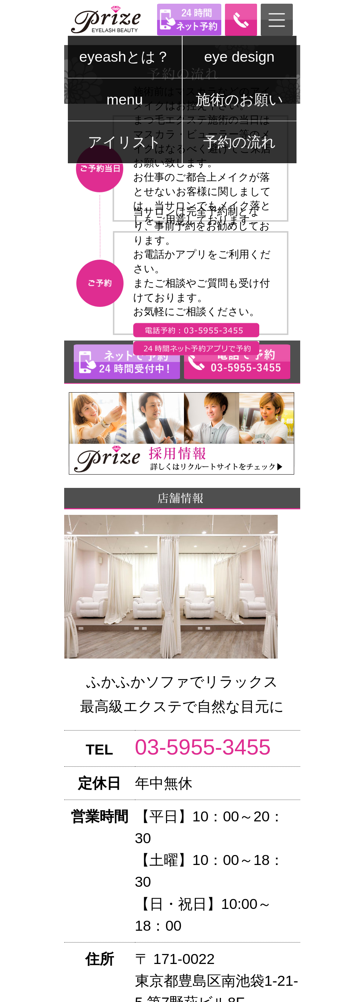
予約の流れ (239, 142)
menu (125, 99)
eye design (239, 56)
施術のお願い (239, 99)
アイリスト (125, 142)
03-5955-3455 (203, 747)
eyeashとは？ (124, 56)
